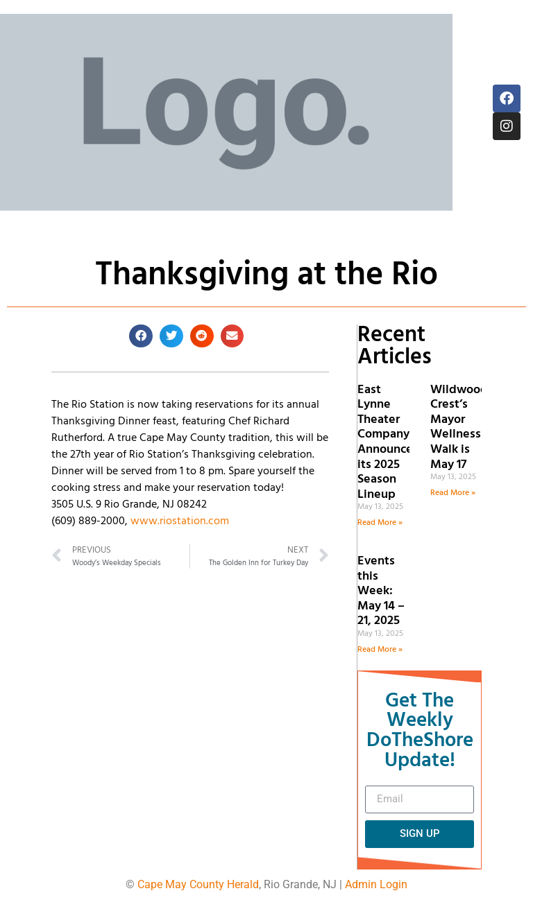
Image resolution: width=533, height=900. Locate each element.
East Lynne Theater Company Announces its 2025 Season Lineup (387, 442)
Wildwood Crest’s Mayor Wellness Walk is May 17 (459, 427)
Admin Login (376, 884)
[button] (141, 336)
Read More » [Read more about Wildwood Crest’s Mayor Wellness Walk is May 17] (452, 493)
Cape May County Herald (198, 884)
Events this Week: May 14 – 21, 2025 (381, 591)
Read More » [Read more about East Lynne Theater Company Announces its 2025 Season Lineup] (380, 523)
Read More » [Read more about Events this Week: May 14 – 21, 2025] (380, 650)
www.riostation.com (179, 521)
